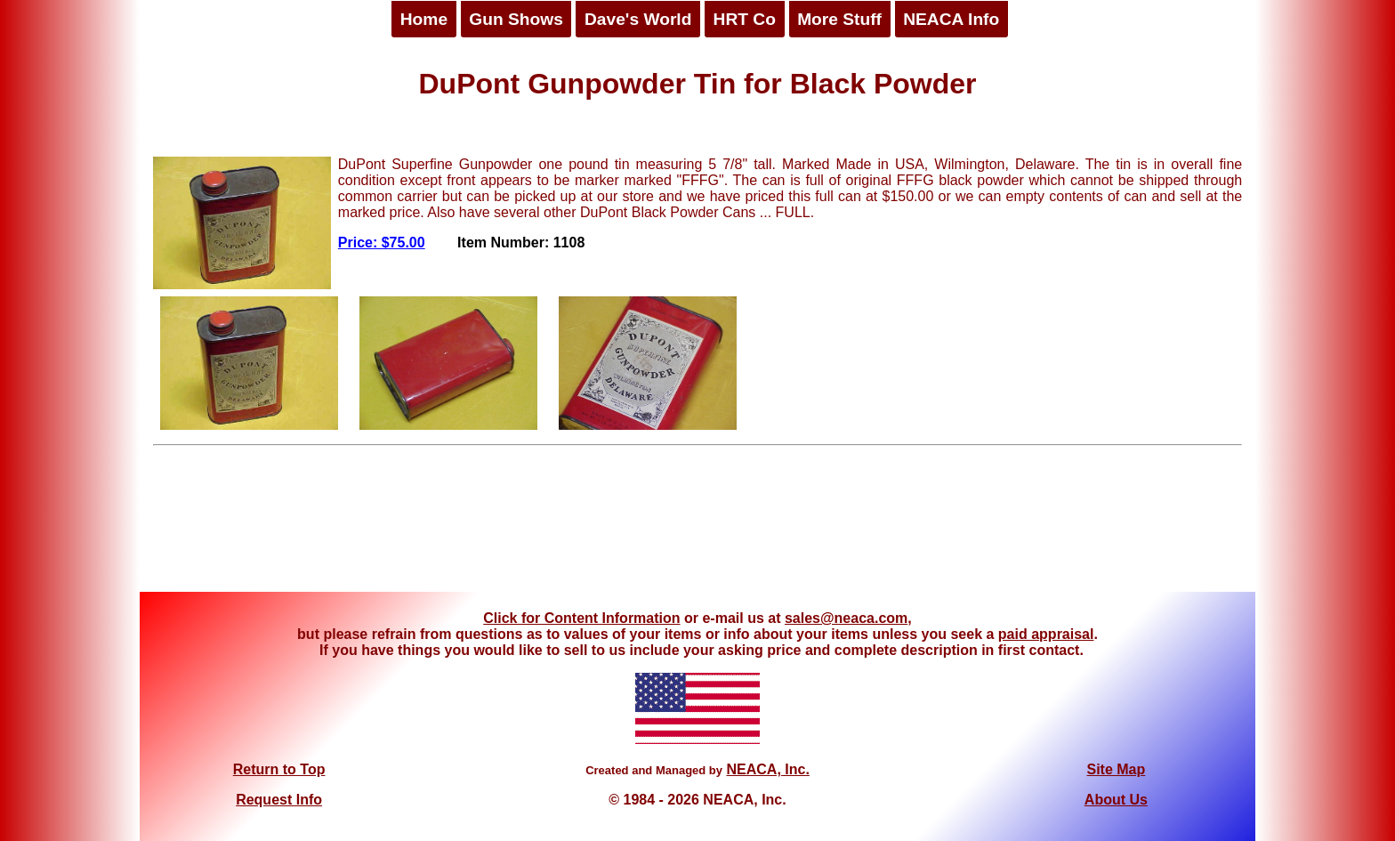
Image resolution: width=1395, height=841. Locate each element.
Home (424, 19)
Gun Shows (516, 19)
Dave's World (638, 19)
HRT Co (745, 19)
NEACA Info (951, 19)
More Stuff (839, 19)
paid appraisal (1046, 634)
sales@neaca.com (846, 618)
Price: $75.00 (381, 242)
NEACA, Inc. (767, 769)
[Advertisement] (697, 525)
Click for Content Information (581, 618)
